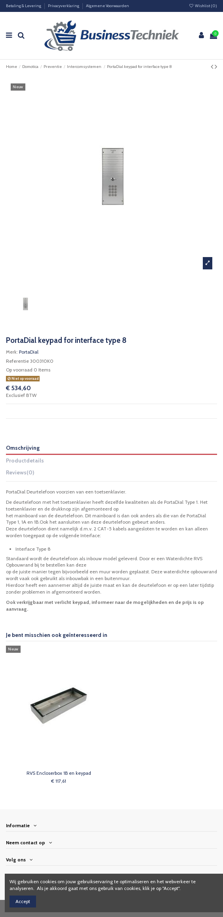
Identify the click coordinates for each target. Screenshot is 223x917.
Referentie (17, 361)
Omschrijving (23, 448)
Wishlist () (203, 5)
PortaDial (28, 352)
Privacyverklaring (64, 5)
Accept (22, 901)
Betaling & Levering (24, 5)
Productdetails (25, 460)
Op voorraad (19, 370)
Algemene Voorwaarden (107, 5)
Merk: (12, 352)
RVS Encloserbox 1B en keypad (59, 773)
